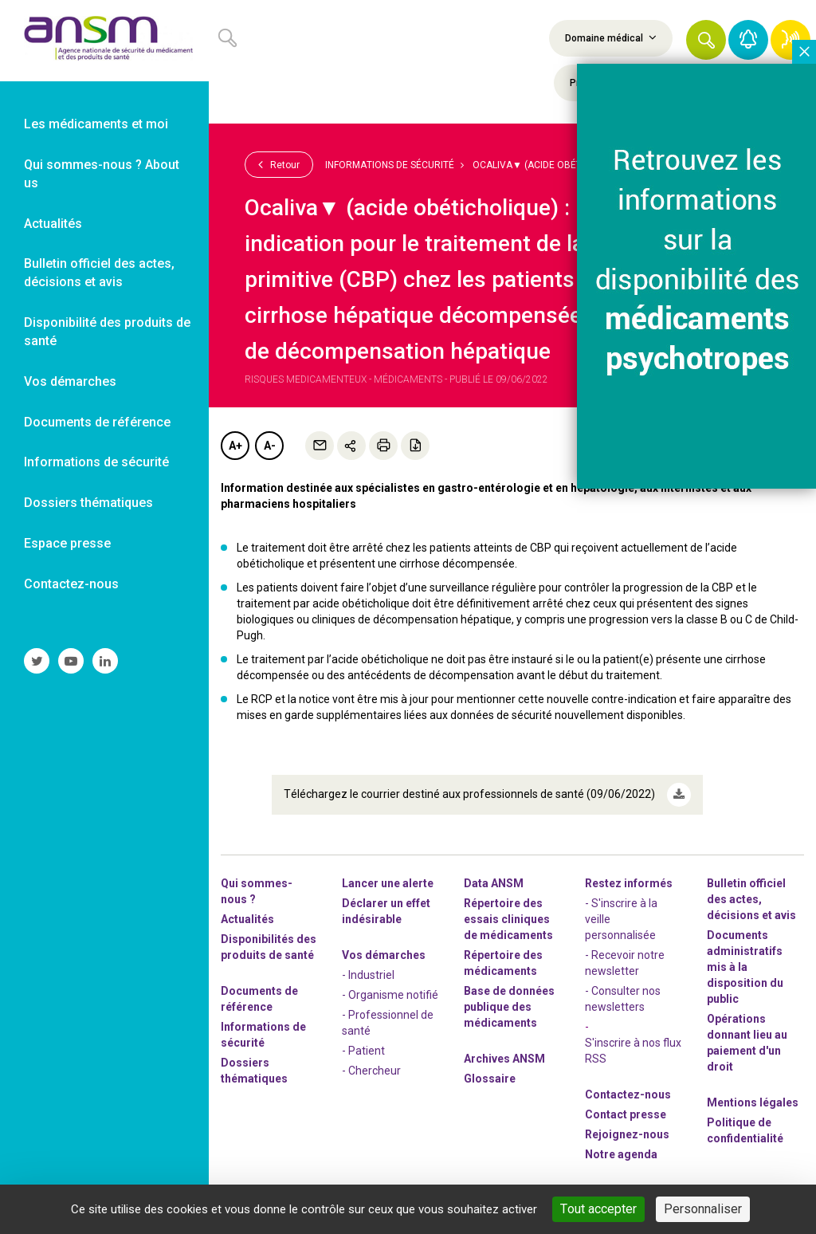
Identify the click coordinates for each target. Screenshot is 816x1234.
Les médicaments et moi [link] (96, 124)
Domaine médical (611, 37)
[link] (104, 40)
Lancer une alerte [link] (388, 883)
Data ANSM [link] (494, 883)
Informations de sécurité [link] (96, 462)
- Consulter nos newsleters (623, 998)
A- (270, 445)
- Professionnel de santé (388, 1022)
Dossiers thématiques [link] (88, 502)
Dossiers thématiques (254, 1070)
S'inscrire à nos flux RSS (633, 1050)
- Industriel (368, 975)
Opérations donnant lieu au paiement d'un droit (747, 1042)
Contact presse (625, 1114)
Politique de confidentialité (745, 1130)
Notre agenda (621, 1154)
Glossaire (490, 1078)
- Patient (363, 1050)
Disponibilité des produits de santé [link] (107, 331)
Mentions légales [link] (752, 1102)
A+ (235, 445)
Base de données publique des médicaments (509, 1006)
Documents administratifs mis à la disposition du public (745, 967)
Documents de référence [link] (97, 422)
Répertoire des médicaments (503, 963)
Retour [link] (279, 164)
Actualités (247, 919)
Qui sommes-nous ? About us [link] (101, 174)
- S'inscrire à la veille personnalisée (621, 919)
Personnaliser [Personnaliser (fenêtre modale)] (703, 1208)
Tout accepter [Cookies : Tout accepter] (598, 1208)
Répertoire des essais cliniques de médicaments (508, 919)
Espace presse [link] (67, 543)
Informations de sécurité (389, 165)
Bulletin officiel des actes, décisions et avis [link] (99, 272)
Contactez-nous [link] (71, 583)
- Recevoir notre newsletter (625, 963)
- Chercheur (371, 1070)
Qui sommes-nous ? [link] (256, 891)
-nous (627, 1134)
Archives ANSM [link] (504, 1058)
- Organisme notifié (390, 994)
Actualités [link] (53, 223)
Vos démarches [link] (70, 381)
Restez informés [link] (629, 883)
